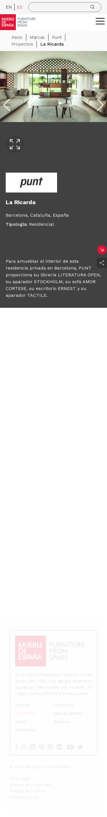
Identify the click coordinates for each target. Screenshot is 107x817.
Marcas (37, 37)
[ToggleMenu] (100, 21)
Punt (57, 37)
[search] (64, 7)
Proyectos (22, 44)
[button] (100, 21)
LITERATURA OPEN (79, 275)
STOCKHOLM (48, 281)
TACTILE (37, 295)
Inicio (17, 37)
